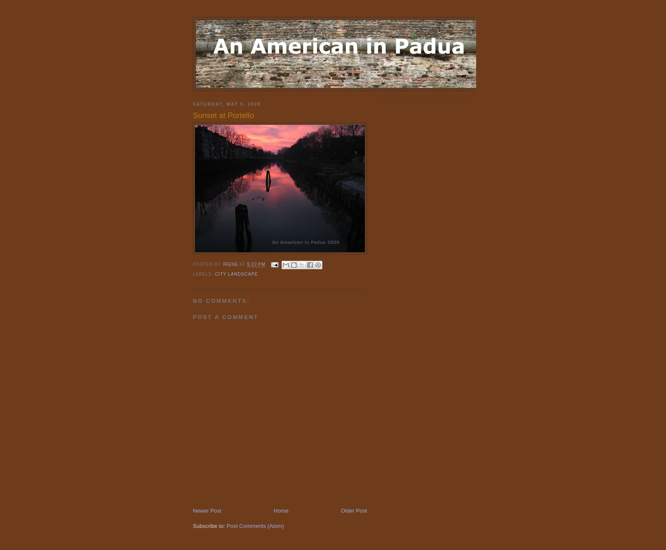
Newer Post (207, 511)
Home (281, 511)
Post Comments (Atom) (255, 526)
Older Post (354, 511)
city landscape (236, 274)
